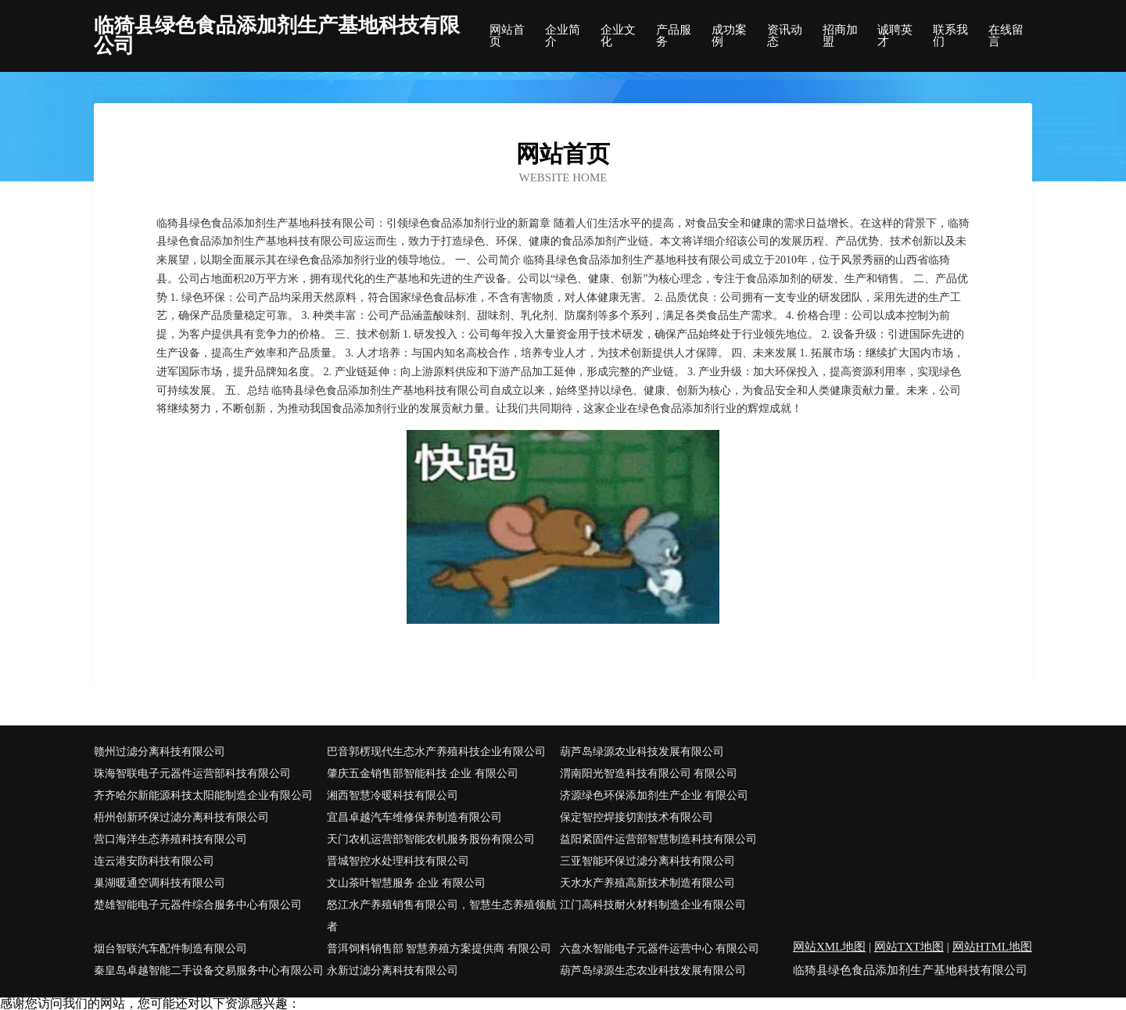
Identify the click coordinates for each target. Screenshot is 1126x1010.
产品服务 (673, 36)
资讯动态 (784, 36)
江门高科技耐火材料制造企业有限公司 (653, 905)
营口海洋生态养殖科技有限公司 (170, 839)
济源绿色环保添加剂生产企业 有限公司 (654, 795)
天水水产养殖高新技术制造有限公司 (647, 883)
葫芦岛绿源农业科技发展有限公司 (642, 752)
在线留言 (1006, 36)
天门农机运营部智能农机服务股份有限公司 (431, 839)
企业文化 (618, 36)
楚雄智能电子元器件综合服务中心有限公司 (198, 905)
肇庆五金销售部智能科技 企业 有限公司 (422, 773)
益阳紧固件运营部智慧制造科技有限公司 (658, 839)
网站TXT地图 (909, 946)
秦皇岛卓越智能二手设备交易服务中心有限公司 (209, 970)
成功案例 (729, 36)
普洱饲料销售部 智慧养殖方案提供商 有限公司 (439, 948)
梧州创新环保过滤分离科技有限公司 (181, 817)
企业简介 (562, 36)
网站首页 (507, 36)
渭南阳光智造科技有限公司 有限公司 (649, 773)
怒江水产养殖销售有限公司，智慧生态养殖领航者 (442, 916)
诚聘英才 (895, 36)
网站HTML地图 (992, 946)
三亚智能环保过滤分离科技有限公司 (647, 861)
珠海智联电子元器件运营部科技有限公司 (192, 773)
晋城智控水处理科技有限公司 (398, 861)
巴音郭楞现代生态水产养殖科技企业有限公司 (436, 752)
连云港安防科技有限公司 (154, 861)
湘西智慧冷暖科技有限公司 (392, 795)
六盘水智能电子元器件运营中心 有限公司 (660, 948)
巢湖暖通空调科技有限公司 (159, 883)
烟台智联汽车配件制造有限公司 (170, 948)
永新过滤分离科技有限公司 (392, 970)
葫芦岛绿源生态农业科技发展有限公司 (653, 970)
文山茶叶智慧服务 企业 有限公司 (406, 883)
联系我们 (950, 36)
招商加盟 (840, 36)
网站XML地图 (829, 946)
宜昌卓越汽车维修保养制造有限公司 (414, 817)
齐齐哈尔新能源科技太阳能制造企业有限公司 (203, 795)
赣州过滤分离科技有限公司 (159, 752)
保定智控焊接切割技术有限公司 (636, 817)
